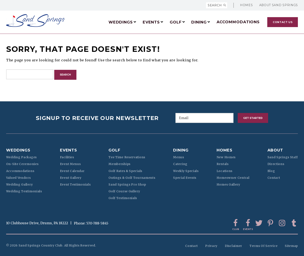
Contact (273, 177)
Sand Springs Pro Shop (127, 184)
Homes (246, 5)
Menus (178, 156)
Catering (180, 163)
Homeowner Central (233, 177)
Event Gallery (70, 177)
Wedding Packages (21, 156)
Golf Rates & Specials (125, 170)
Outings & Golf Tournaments (132, 177)
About (275, 149)
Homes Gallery (228, 184)
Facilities (67, 156)
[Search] (224, 5)
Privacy (211, 245)
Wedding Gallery (19, 184)
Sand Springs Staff (282, 156)
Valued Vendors (18, 177)
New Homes (226, 156)
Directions (275, 163)
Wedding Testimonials (24, 190)
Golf (114, 149)
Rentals (223, 163)
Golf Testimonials (123, 197)
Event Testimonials (75, 184)
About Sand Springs (278, 5)
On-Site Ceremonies (22, 163)
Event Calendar (72, 170)
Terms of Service (263, 245)
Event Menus (70, 163)
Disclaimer (233, 245)
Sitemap (291, 245)
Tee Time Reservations (127, 156)
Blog (271, 170)
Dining (180, 149)
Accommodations (20, 170)
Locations (224, 170)
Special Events (184, 177)
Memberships (119, 163)
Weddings (18, 149)
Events (68, 149)
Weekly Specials (186, 170)
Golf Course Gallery (124, 190)
